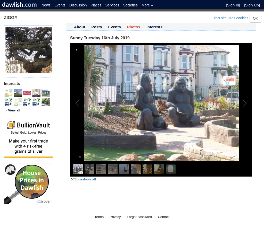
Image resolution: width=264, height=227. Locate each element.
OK (255, 18)
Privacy (115, 217)
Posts (97, 27)
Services (112, 5)
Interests (154, 27)
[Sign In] (233, 5)
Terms (99, 217)
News (46, 5)
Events (59, 5)
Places (96, 5)
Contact (163, 217)
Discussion (78, 5)
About (79, 27)
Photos (133, 27)
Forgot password (139, 217)
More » (147, 5)
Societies (130, 5)
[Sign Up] (252, 5)
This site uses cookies (231, 18)
